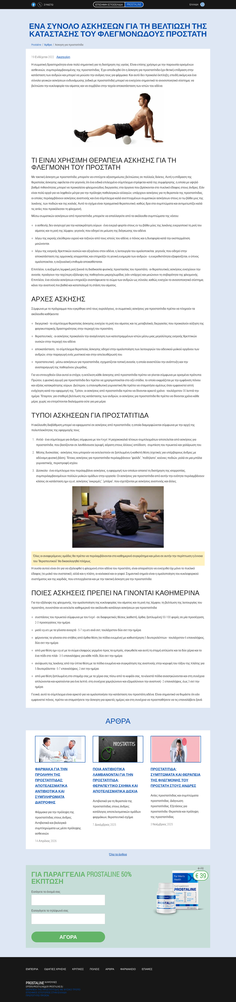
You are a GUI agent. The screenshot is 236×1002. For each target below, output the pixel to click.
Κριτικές (78, 969)
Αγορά (68, 936)
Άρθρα (109, 969)
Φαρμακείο (128, 969)
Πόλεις (94, 969)
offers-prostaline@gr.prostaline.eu (44, 986)
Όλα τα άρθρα (118, 854)
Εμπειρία (32, 969)
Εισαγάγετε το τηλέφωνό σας (49, 910)
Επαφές (147, 969)
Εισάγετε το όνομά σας (45, 891)
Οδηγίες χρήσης (55, 969)
